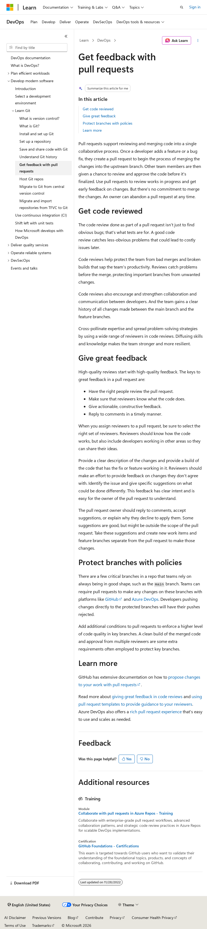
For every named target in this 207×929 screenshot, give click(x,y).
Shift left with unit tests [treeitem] (34, 222)
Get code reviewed (98, 108)
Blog (71, 917)
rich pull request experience (156, 711)
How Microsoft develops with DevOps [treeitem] (39, 234)
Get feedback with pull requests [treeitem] (38, 168)
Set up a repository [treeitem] (35, 141)
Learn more (92, 130)
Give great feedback (99, 115)
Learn (84, 40)
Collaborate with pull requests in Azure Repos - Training (125, 813)
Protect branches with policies (107, 123)
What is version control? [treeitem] (39, 118)
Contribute (94, 917)
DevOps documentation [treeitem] (30, 57)
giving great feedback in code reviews (147, 696)
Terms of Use (15, 925)
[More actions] (198, 40)
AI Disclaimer (15, 917)
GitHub (111, 599)
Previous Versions (46, 917)
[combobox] (36, 47)
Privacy (116, 917)
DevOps (104, 40)
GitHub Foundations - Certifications (108, 846)
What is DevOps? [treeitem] (25, 65)
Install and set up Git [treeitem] (36, 133)
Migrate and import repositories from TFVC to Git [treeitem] (43, 204)
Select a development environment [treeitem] (33, 99)
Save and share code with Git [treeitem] (43, 149)
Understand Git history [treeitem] (38, 156)
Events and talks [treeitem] (24, 268)
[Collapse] (66, 36)
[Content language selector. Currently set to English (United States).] (29, 905)
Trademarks (41, 925)
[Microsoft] (9, 7)
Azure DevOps (145, 599)
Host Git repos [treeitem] (31, 178)
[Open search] (181, 7)
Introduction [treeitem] (25, 88)
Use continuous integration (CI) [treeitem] (41, 215)
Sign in (195, 6)
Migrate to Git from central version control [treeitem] (41, 190)
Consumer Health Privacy (153, 917)
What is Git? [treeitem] (29, 125)
